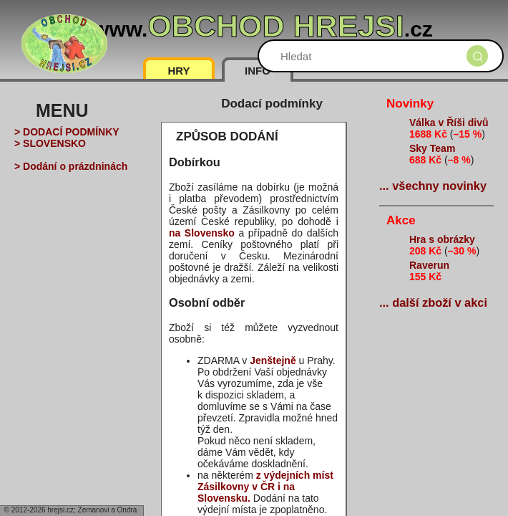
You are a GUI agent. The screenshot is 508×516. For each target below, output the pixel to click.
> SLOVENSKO (50, 143)
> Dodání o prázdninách (70, 166)
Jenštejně (273, 360)
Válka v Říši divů (449, 122)
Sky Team (432, 148)
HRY (178, 70)
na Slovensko (202, 233)
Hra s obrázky (442, 239)
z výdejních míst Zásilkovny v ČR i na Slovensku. (265, 486)
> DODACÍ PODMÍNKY (66, 132)
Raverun (429, 265)
